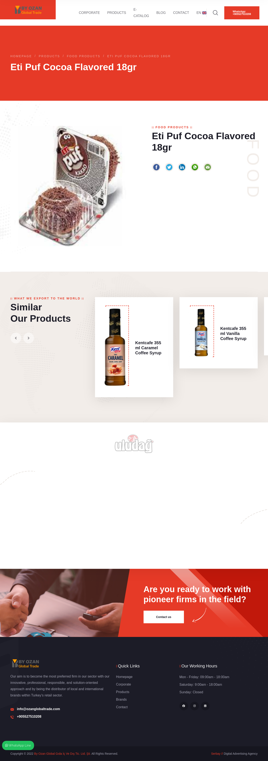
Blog (161, 13)
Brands (121, 699)
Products (116, 13)
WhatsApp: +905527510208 (242, 13)
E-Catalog (141, 13)
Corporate (89, 13)
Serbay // (217, 753)
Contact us (163, 617)
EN (201, 13)
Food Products (83, 56)
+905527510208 (29, 716)
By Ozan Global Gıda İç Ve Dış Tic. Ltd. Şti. (62, 753)
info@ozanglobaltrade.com (38, 709)
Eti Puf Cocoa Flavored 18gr (139, 56)
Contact (181, 13)
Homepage (21, 56)
